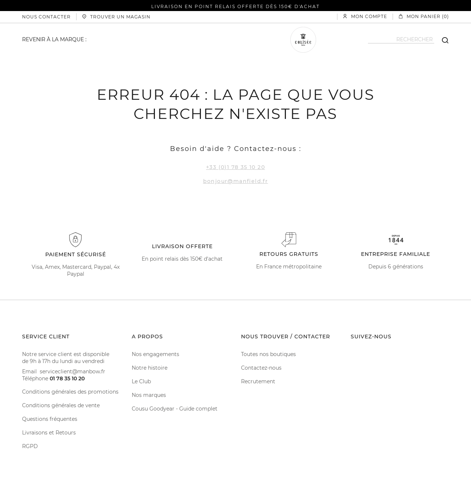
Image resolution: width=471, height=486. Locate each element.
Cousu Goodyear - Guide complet (174, 408)
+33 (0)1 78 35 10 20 (235, 167)
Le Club (141, 381)
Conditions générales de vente (61, 405)
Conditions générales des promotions (70, 391)
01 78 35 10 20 (67, 378)
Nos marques (149, 395)
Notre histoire (149, 367)
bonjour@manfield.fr (235, 181)
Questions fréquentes (49, 419)
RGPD (30, 446)
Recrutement (258, 381)
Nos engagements (155, 354)
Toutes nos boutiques (268, 354)
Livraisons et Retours (49, 432)
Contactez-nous (261, 367)
